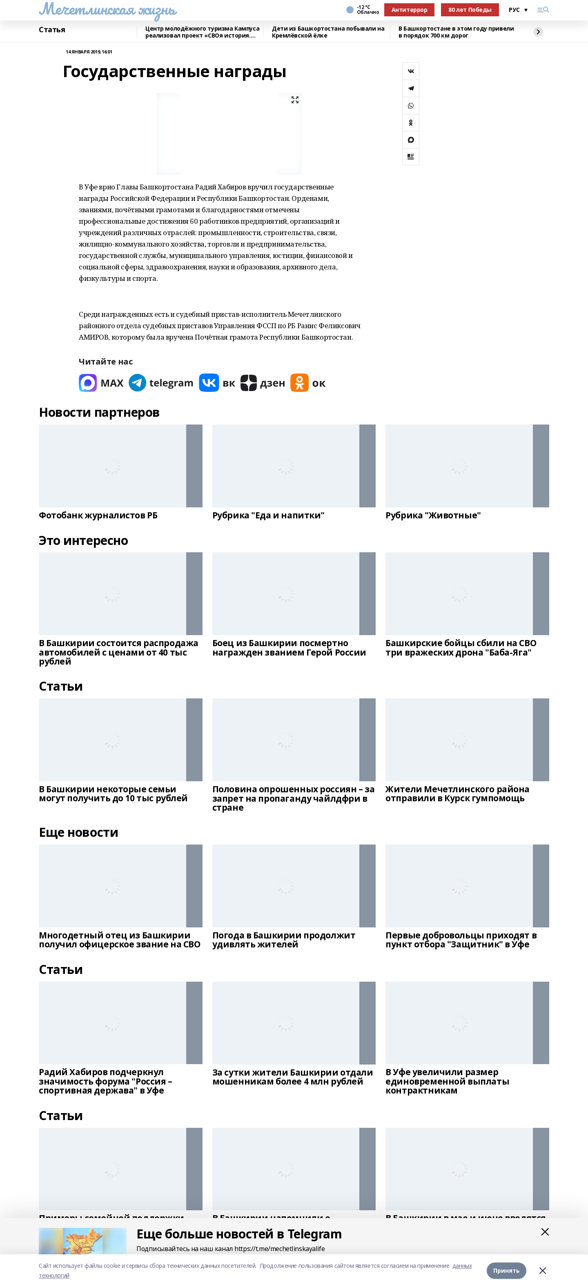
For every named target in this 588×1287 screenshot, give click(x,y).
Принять (506, 1270)
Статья (52, 29)
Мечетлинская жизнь (107, 8)
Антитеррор (410, 9)
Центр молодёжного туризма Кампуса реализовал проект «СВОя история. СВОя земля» (202, 32)
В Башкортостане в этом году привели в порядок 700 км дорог (456, 32)
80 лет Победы (470, 9)
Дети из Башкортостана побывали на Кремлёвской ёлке (328, 32)
